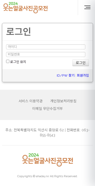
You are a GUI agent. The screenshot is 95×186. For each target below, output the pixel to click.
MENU (88, 7)
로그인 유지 (16, 62)
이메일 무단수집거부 (47, 109)
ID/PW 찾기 (65, 75)
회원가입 (83, 75)
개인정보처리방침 (63, 101)
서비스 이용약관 (30, 101)
